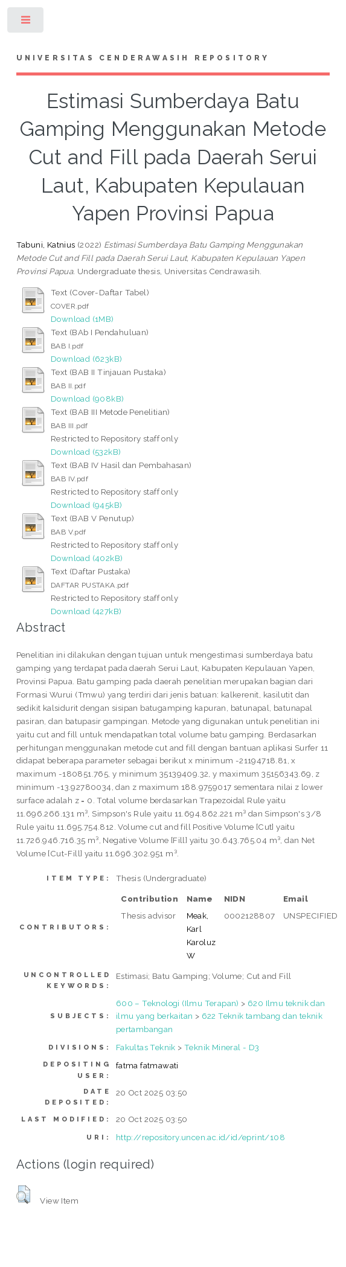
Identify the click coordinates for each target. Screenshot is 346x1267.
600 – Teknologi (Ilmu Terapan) (177, 1003)
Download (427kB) (86, 611)
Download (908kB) (87, 398)
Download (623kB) (86, 359)
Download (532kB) (86, 452)
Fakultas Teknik (146, 1047)
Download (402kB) (87, 558)
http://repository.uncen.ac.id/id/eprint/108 (200, 1137)
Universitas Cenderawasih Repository (143, 58)
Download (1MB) (82, 319)
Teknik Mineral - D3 (222, 1047)
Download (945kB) (86, 505)
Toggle (26, 22)
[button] (23, 1194)
